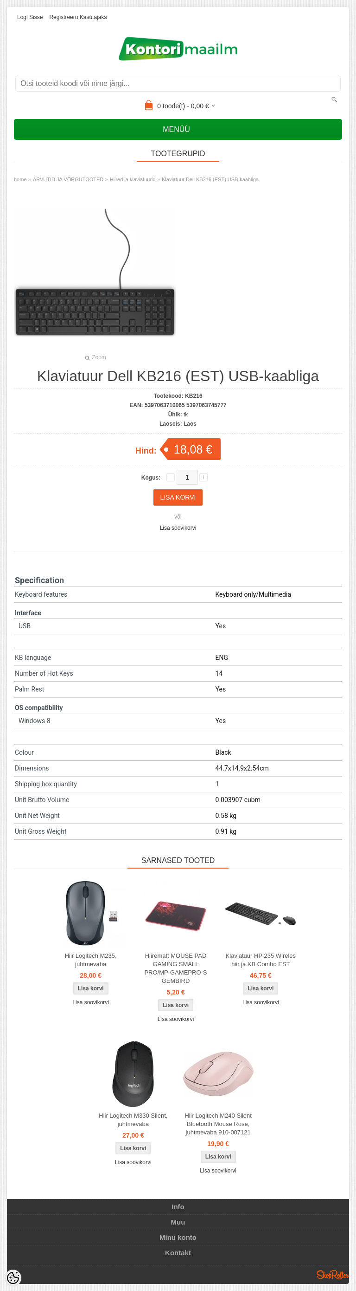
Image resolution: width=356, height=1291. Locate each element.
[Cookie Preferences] (13, 1278)
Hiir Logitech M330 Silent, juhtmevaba (133, 1119)
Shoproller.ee (333, 1274)
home (20, 179)
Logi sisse (30, 17)
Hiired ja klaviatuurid (133, 179)
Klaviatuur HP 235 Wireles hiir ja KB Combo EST (261, 960)
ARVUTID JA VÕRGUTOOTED (68, 179)
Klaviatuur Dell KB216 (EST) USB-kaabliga (210, 179)
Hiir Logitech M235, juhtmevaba (91, 960)
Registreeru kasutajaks (78, 17)
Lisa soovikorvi (178, 528)
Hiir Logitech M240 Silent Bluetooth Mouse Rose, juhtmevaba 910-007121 (218, 1124)
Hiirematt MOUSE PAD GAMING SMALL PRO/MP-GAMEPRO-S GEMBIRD (175, 968)
